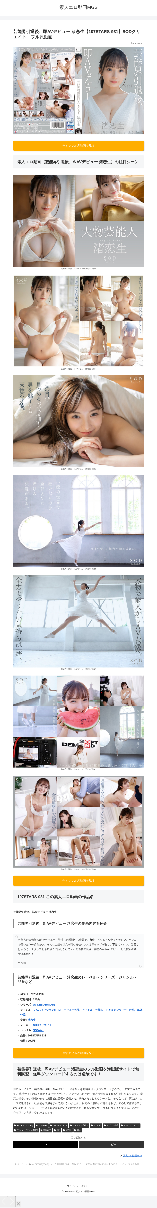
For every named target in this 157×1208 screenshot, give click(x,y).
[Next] (12, 1201)
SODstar (38, 1030)
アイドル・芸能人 (92, 1009)
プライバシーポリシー (78, 1186)
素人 (77, 1130)
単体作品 (46, 1130)
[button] (111, 1144)
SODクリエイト (42, 1025)
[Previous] (4, 1201)
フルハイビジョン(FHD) (47, 1009)
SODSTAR (42, 1125)
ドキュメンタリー (116, 1009)
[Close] (18, 1204)
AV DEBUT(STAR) (44, 1004)
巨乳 (131, 1009)
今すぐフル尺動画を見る (78, 145)
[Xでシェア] (45, 1144)
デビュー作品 (71, 1009)
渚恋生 (32, 1019)
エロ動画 (96, 1125)
